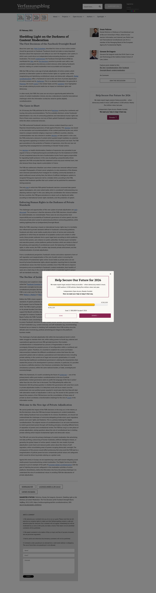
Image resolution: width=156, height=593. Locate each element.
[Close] (110, 274)
